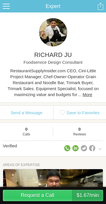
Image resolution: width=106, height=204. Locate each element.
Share (100, 6)
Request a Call (62, 195)
